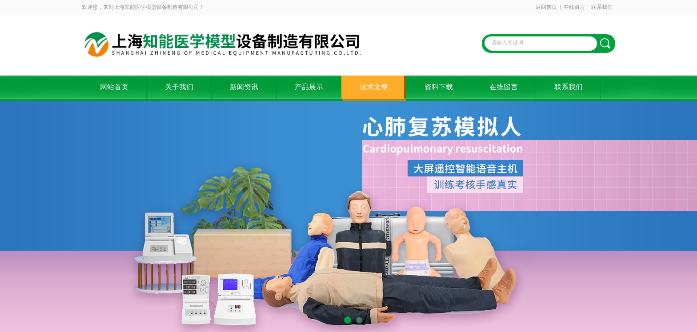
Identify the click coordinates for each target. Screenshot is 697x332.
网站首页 (114, 87)
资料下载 (439, 87)
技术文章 (374, 87)
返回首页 (546, 7)
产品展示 (309, 87)
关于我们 (179, 87)
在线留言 (574, 7)
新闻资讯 (244, 87)
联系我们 (602, 7)
